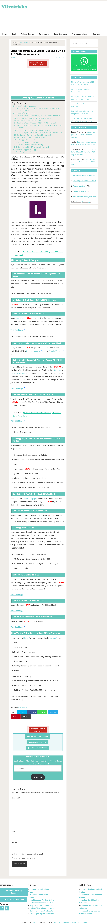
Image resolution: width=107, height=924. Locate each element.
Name (14, 831)
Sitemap (85, 922)
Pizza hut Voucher (18, 373)
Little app (52, 638)
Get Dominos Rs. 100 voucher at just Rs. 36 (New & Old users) (38, 116)
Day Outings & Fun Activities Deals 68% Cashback (34, 135)
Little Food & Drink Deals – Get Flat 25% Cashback (34, 118)
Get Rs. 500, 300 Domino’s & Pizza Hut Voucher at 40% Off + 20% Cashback (39, 126)
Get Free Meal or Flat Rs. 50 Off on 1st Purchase (33, 130)
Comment (16, 798)
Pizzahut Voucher (56, 351)
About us (57, 922)
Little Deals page (29, 498)
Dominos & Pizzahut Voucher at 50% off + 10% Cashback (36, 123)
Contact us (65, 922)
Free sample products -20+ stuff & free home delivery (83, 134)
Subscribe (37, 777)
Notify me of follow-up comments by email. (28, 854)
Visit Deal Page (17, 421)
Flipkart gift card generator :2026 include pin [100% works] (83, 162)
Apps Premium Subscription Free (84, 197)
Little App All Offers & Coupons (25, 106)
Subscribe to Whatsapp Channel (13, 892)
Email (14, 843)
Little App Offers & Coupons (24, 113)
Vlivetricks (14, 6)
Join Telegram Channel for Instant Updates (37, 730)
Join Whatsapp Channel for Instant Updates (37, 63)
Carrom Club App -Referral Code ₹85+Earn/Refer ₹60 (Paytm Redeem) (83, 152)
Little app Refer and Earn (26, 140)
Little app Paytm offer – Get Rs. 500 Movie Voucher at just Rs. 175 (39, 133)
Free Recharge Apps (79, 191)
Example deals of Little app (28, 152)
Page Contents (19, 103)
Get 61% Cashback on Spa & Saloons (29, 121)
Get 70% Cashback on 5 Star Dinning (30, 145)
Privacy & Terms (75, 922)
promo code (21, 318)
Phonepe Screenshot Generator (84, 176)
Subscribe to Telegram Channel (13, 899)
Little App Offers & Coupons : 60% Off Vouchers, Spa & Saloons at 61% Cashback (40, 110)
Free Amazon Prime (79, 186)
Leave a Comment (60, 57)
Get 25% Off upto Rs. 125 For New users (31, 137)
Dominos (57, 370)
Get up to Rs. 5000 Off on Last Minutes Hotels (33, 147)
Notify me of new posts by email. (25, 858)
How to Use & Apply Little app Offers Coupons (31, 149)
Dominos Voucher (33, 351)
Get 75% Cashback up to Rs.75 (28, 142)
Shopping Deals (22, 707)
